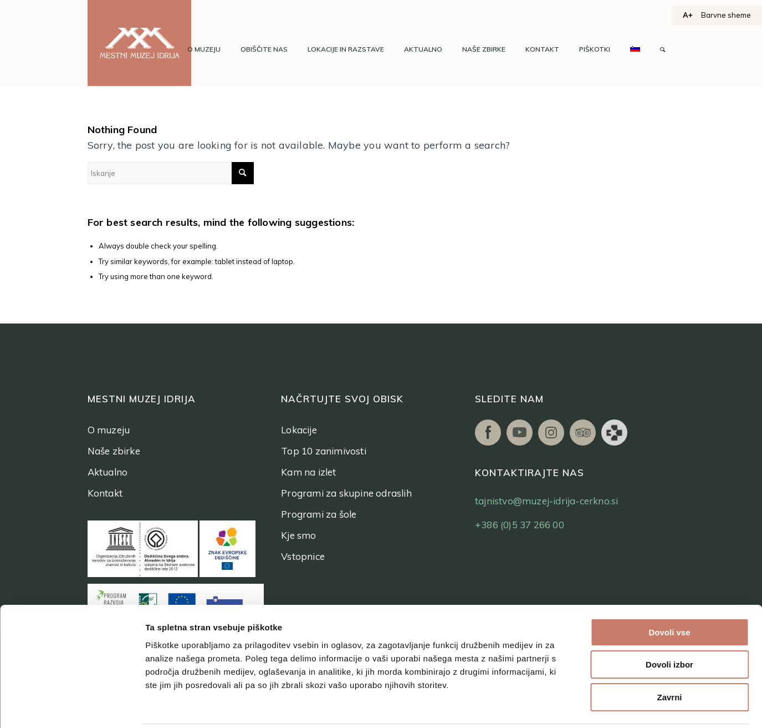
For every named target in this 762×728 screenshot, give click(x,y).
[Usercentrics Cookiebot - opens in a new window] (71, 706)
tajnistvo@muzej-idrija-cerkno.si (546, 501)
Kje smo (298, 535)
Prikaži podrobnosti (575, 706)
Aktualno (108, 472)
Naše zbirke (114, 451)
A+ (688, 15)
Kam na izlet (308, 472)
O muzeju (109, 430)
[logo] (140, 43)
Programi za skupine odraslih (346, 493)
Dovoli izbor (669, 614)
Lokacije (299, 430)
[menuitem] (204, 49)
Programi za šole (318, 514)
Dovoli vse (669, 581)
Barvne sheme (726, 15)
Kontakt (105, 493)
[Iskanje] (662, 49)
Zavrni (669, 646)
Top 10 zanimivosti (323, 451)
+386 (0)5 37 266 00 (519, 524)
